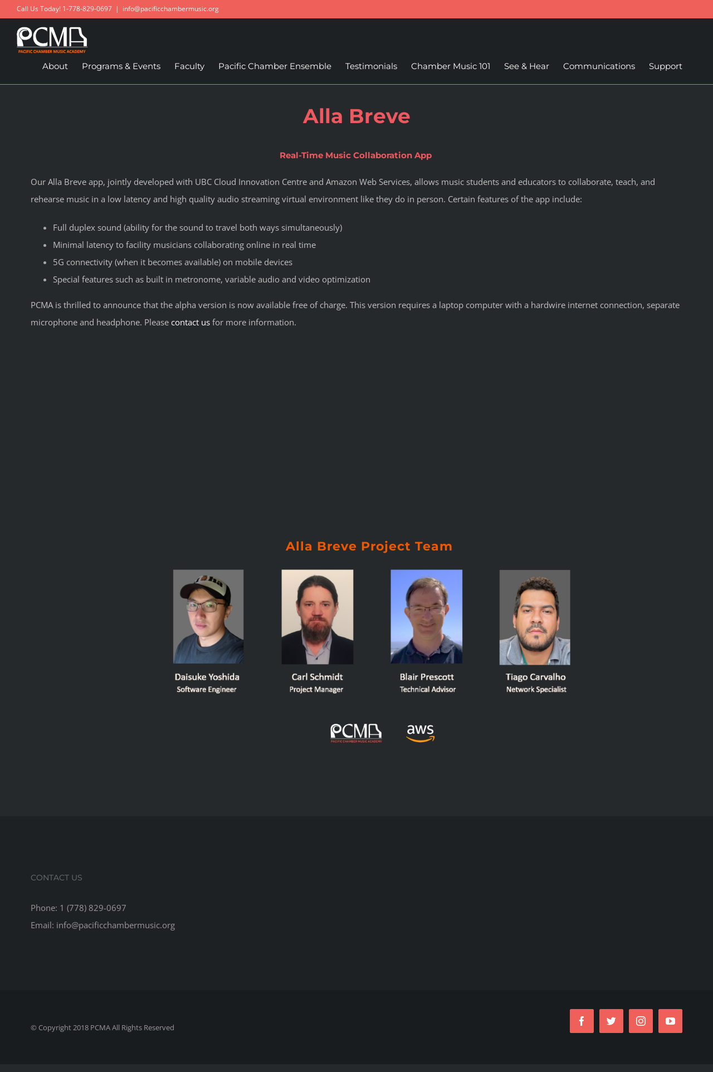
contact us (190, 322)
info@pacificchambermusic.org (171, 8)
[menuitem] (55, 66)
